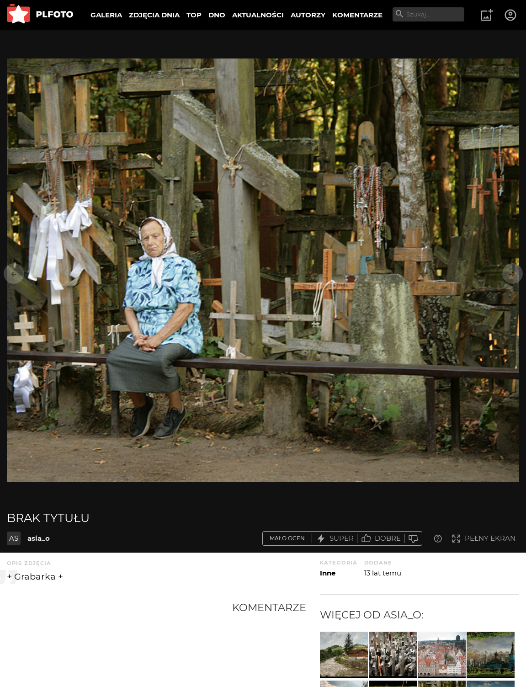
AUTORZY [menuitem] (308, 15)
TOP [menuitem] (194, 15)
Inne (327, 573)
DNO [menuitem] (216, 15)
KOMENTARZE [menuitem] (357, 15)
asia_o (38, 538)
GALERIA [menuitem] (106, 15)
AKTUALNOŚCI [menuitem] (258, 15)
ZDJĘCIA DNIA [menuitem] (154, 15)
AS (13, 538)
